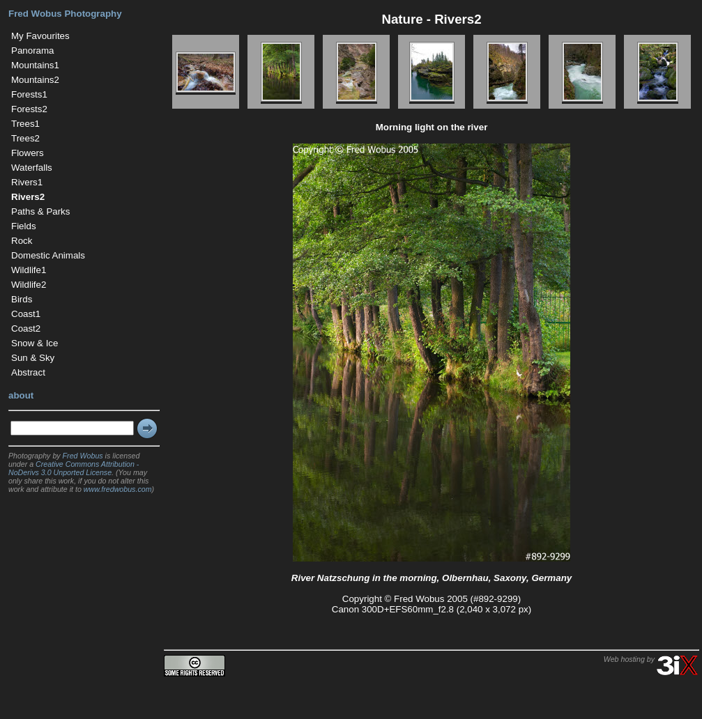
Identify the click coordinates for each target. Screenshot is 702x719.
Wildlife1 (28, 270)
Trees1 (25, 123)
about (20, 395)
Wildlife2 (28, 284)
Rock (21, 240)
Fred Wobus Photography (65, 13)
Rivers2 (28, 197)
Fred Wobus (83, 455)
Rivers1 (27, 182)
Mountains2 (35, 80)
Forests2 (29, 109)
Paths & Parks (40, 211)
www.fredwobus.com (118, 489)
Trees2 (25, 138)
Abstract (28, 372)
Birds (21, 299)
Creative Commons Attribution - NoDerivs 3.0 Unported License (73, 468)
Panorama (32, 50)
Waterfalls (31, 167)
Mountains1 (35, 65)
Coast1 (25, 314)
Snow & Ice (34, 343)
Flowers (27, 153)
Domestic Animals (48, 255)
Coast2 (25, 328)
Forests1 (29, 94)
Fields (23, 226)
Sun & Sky (32, 358)
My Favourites (40, 36)
